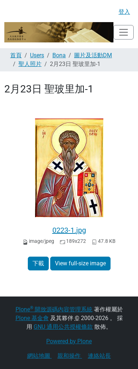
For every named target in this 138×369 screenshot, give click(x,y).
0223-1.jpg (69, 230)
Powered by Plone (69, 341)
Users (37, 55)
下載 (38, 263)
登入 (124, 11)
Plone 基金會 (32, 318)
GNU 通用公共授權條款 (63, 326)
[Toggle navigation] (123, 32)
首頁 (16, 55)
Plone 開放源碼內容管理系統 (54, 309)
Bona (59, 55)
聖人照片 (30, 64)
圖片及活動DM (93, 55)
